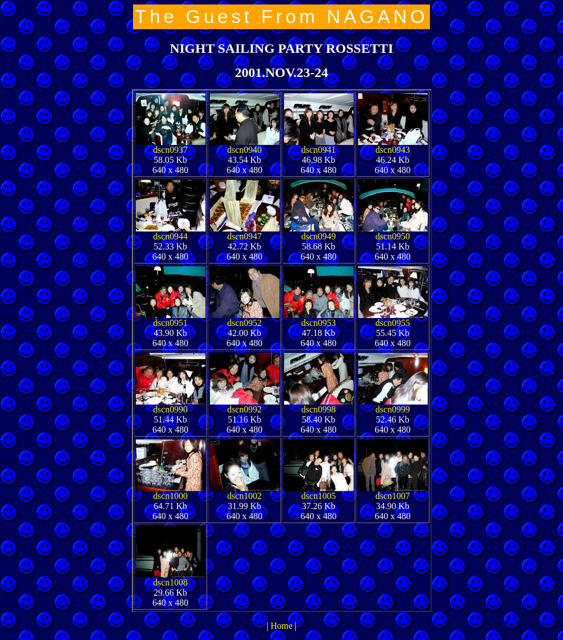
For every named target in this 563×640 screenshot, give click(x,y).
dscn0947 (244, 236)
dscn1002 (244, 496)
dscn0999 (393, 409)
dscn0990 (170, 409)
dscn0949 (318, 236)
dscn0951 (170, 323)
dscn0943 (393, 150)
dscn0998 (318, 409)
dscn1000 (170, 496)
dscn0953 (318, 323)
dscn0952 (244, 323)
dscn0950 (393, 236)
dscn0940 (244, 150)
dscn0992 (244, 409)
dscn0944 (170, 236)
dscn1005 (318, 496)
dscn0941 (318, 150)
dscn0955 (393, 323)
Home (281, 625)
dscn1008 (170, 582)
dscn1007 (393, 496)
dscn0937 (170, 150)
